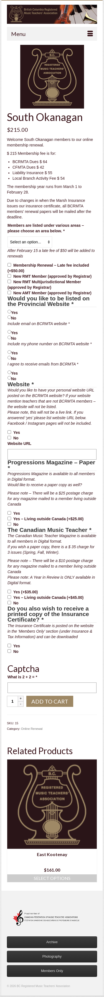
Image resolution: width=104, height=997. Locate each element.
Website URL (19, 443)
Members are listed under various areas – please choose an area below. (45, 228)
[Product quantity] (12, 701)
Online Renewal (32, 728)
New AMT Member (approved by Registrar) (52, 293)
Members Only (52, 971)
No (13, 318)
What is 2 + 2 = (22, 677)
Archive (52, 942)
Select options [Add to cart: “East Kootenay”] (52, 878)
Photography (52, 957)
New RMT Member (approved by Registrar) (52, 276)
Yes (14, 312)
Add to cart (49, 701)
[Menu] (52, 34)
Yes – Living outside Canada (48, 519)
